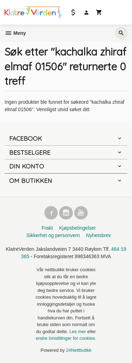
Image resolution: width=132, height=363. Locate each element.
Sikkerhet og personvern (53, 235)
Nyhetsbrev (98, 235)
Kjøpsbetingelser (77, 228)
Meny (15, 33)
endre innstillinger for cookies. (66, 338)
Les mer (78, 331)
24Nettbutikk (79, 350)
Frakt (47, 228)
